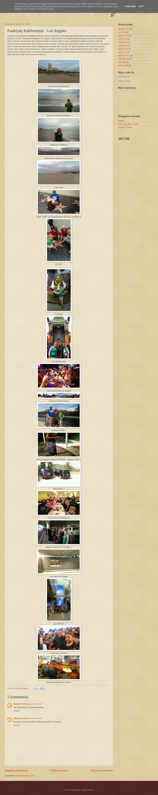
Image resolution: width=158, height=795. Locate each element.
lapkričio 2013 (123, 35)
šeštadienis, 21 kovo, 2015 (32, 704)
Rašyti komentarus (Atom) (24, 776)
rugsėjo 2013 (123, 42)
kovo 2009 (122, 62)
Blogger (90, 790)
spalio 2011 (122, 52)
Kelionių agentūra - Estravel (128, 124)
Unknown (17, 704)
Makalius (121, 121)
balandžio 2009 (124, 59)
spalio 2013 (122, 39)
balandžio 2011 (124, 55)
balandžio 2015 (124, 29)
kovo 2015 (122, 32)
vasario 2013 (123, 46)
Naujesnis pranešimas (16, 770)
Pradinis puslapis (59, 770)
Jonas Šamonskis (123, 76)
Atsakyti (16, 711)
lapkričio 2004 (123, 65)
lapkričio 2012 (123, 49)
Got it (141, 6)
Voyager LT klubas (125, 127)
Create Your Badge (124, 81)
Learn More (130, 6)
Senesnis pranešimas (101, 770)
